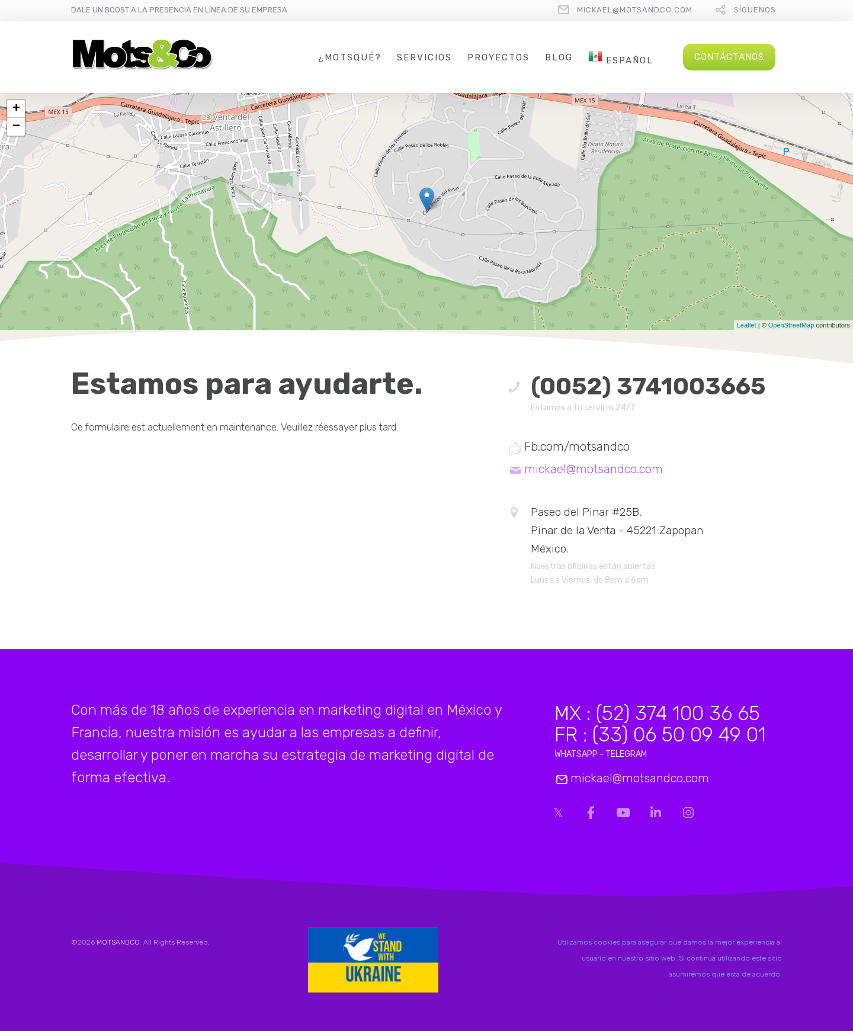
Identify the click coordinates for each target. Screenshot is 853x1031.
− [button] (16, 127)
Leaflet (746, 325)
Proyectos (498, 57)
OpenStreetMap (791, 325)
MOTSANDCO (118, 942)
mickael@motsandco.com (634, 9)
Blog (559, 57)
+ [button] (16, 109)
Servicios (424, 57)
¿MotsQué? (349, 57)
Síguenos (755, 9)
